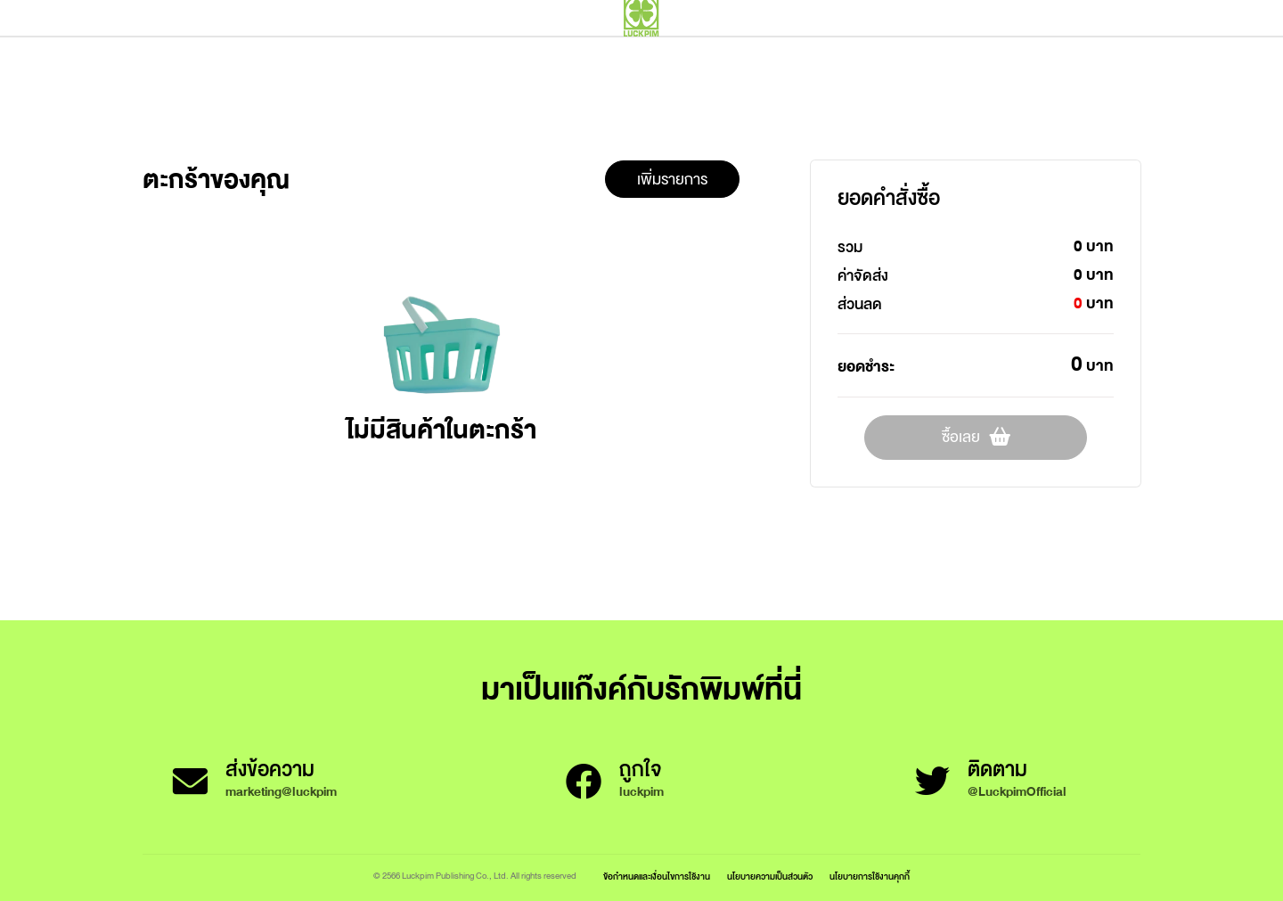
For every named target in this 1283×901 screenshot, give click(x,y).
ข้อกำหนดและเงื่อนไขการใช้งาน (656, 876)
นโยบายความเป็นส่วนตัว (770, 876)
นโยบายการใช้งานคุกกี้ (869, 876)
